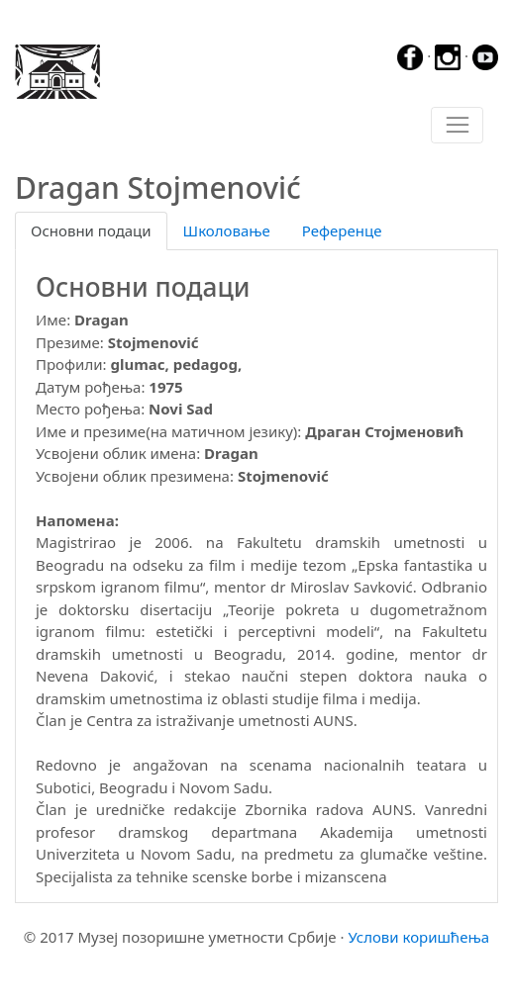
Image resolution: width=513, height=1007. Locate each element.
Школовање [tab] (226, 230)
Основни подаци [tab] (91, 230)
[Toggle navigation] (457, 125)
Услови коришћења (418, 937)
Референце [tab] (342, 230)
